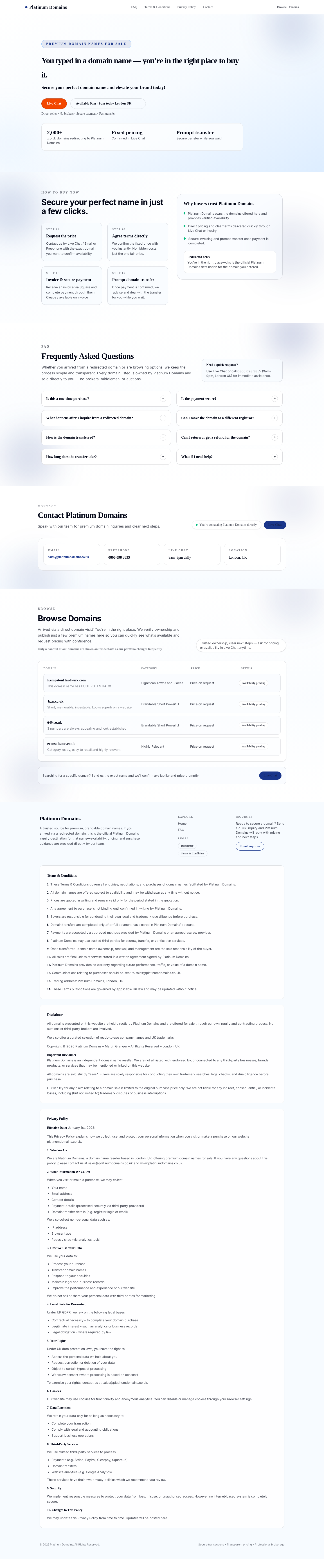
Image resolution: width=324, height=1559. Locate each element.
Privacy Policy (186, 7)
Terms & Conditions (157, 7)
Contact (208, 7)
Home (182, 823)
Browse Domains (288, 7)
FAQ (134, 7)
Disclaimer (187, 845)
